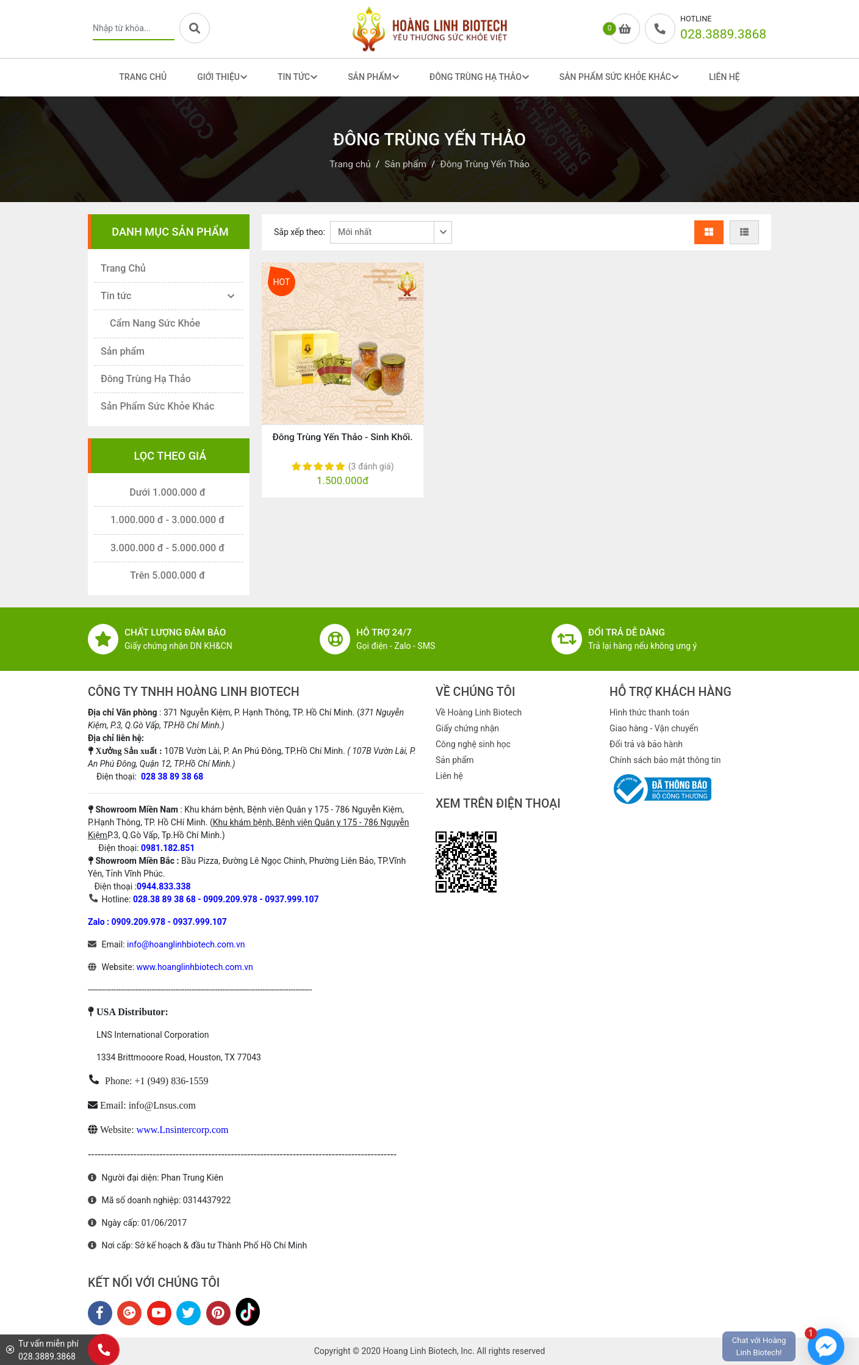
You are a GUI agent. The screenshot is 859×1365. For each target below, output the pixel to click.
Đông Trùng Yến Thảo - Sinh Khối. (342, 437)
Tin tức (116, 296)
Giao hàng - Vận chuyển (654, 728)
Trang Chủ (143, 77)
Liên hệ (449, 776)
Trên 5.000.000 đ (167, 575)
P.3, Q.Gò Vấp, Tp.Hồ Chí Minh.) (166, 835)
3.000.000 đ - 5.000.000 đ (167, 548)
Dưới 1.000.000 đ (167, 492)
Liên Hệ (724, 77)
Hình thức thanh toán (649, 712)
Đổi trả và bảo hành (646, 744)
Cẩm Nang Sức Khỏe (155, 323)
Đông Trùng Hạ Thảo (146, 379)
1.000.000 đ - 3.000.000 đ (167, 520)
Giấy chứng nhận (467, 728)
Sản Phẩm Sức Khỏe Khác (157, 406)
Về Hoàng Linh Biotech (479, 712)
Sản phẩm (123, 351)
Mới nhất (355, 232)
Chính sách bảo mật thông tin (665, 760)
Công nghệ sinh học (473, 744)
